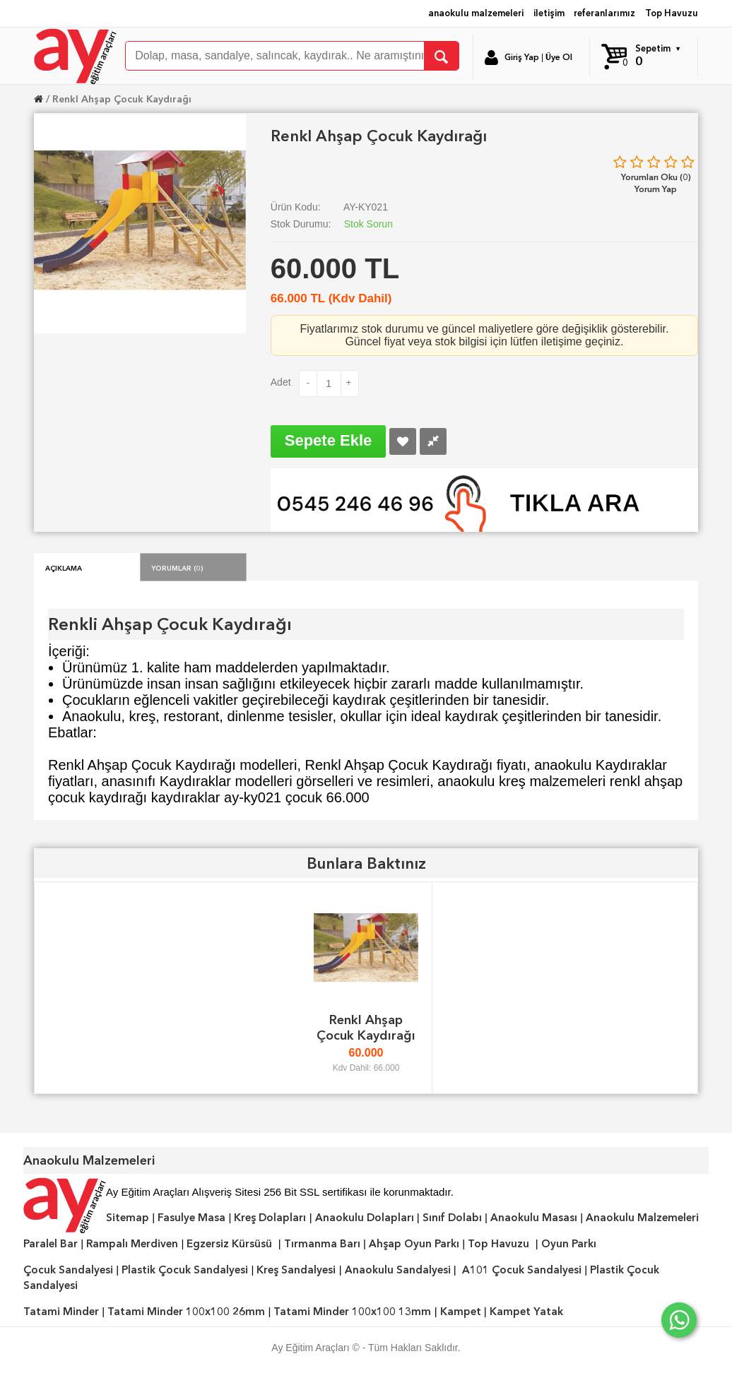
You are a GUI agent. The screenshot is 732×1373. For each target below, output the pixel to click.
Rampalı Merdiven (132, 1243)
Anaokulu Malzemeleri (642, 1217)
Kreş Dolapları (270, 1217)
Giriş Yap (521, 57)
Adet (281, 382)
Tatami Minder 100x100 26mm (186, 1311)
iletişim (549, 13)
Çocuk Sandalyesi (68, 1270)
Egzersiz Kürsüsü (229, 1243)
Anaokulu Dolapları (364, 1217)
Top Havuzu (671, 13)
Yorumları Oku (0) (656, 177)
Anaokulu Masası (533, 1217)
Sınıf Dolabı (452, 1217)
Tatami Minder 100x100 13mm (352, 1311)
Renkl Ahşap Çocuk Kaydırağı (121, 99)
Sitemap (127, 1217)
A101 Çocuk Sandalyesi (522, 1270)
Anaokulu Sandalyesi (398, 1270)
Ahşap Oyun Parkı (414, 1243)
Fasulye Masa (191, 1217)
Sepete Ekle (328, 440)
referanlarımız (604, 13)
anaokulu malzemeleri (476, 13)
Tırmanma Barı (322, 1243)
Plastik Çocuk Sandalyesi (185, 1270)
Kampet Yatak (526, 1311)
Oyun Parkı (568, 1243)
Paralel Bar (50, 1243)
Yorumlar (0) (177, 567)
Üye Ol (558, 57)
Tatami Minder (61, 1311)
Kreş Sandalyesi (296, 1270)
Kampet (460, 1311)
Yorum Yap (655, 189)
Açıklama (63, 567)
